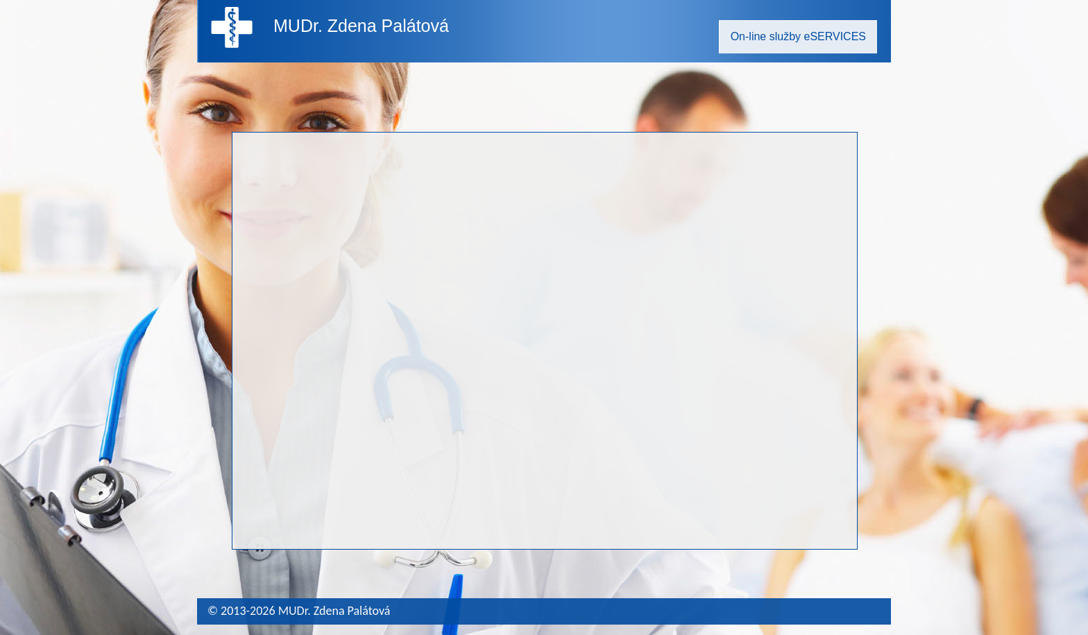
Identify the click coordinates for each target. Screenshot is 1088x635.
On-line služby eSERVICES (798, 36)
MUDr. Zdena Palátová (361, 25)
